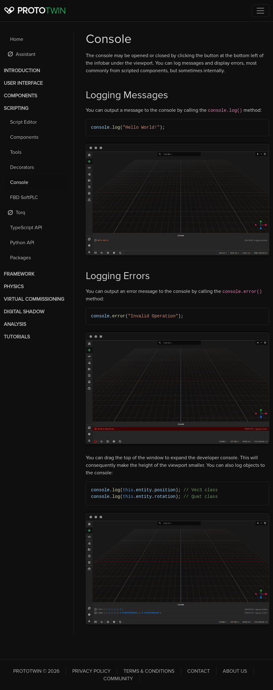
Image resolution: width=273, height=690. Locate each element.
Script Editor (23, 122)
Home (16, 39)
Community (118, 679)
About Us (235, 671)
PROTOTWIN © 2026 (36, 671)
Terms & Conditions (148, 671)
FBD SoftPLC (24, 197)
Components (24, 137)
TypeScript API (26, 227)
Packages (20, 258)
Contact (198, 671)
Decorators (22, 167)
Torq (16, 212)
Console (19, 182)
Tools (15, 152)
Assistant (21, 54)
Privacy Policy (91, 671)
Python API (22, 243)
